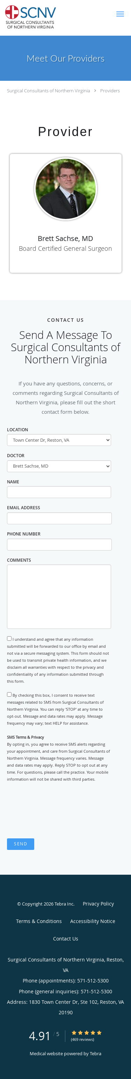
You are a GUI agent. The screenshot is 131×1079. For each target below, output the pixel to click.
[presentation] (60, 810)
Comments (19, 560)
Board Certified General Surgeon (65, 248)
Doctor (15, 456)
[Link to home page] (42, 18)
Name (13, 482)
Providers (110, 90)
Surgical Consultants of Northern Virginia (48, 90)
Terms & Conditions (39, 921)
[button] (120, 14)
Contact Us (65, 938)
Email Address (23, 508)
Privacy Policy (98, 903)
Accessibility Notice (92, 921)
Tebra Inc (63, 904)
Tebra (95, 1053)
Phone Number (24, 534)
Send (20, 844)
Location (17, 430)
